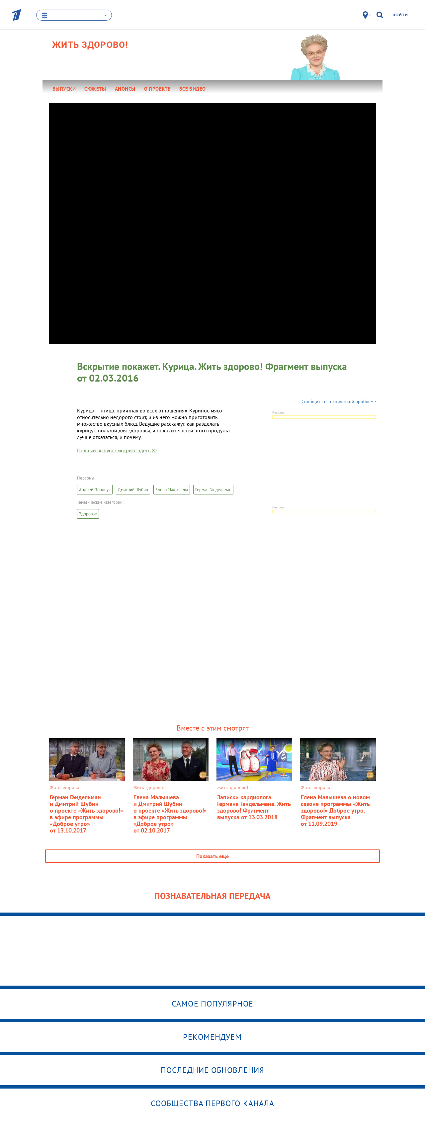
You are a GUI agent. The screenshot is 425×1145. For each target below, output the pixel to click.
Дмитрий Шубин (133, 489)
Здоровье (88, 514)
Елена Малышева (171, 489)
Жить (90, 45)
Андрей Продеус (95, 489)
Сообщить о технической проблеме (338, 401)
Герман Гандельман (213, 489)
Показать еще (212, 856)
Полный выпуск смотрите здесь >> (117, 450)
